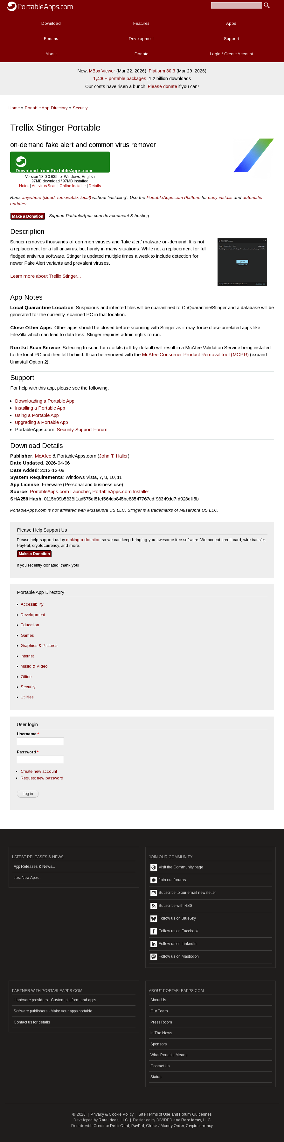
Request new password (42, 778)
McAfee (43, 456)
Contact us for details (32, 1022)
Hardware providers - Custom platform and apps (55, 1000)
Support (231, 38)
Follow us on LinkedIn (173, 944)
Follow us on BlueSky (173, 918)
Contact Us (160, 1066)
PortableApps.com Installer (120, 491)
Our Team (159, 1011)
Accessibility (32, 604)
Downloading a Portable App (44, 401)
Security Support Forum (82, 429)
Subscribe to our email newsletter (183, 893)
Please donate (162, 86)
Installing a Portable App (40, 408)
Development (141, 38)
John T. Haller (113, 456)
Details (95, 186)
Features (141, 23)
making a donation (83, 539)
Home (14, 107)
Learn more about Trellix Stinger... (45, 276)
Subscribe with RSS (171, 906)
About (51, 53)
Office (26, 676)
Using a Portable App (37, 415)
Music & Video (34, 666)
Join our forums (168, 880)
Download (51, 23)
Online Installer (72, 186)
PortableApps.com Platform (173, 197)
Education (30, 624)
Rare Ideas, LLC (113, 1120)
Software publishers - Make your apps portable (53, 1011)
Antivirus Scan (44, 186)
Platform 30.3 (162, 70)
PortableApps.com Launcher (60, 491)
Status (155, 1077)
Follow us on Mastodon (174, 957)
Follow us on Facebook (174, 931)
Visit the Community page (176, 867)
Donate (141, 53)
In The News (161, 1033)
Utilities (27, 697)
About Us (158, 1000)
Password (27, 752)
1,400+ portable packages (119, 78)
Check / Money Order (165, 1126)
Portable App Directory (46, 107)
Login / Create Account (231, 53)
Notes (24, 186)
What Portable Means (168, 1055)
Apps (231, 23)
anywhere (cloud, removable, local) (56, 197)
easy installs (220, 197)
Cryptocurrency (199, 1126)
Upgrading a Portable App (41, 422)
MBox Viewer (102, 70)
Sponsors (158, 1044)
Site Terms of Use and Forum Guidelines (175, 1114)
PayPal (137, 1126)
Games (27, 635)
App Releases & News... (34, 866)
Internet (27, 656)
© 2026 (79, 1114)
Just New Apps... (27, 877)
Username (28, 734)
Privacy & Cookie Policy (112, 1114)
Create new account (39, 771)
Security (80, 107)
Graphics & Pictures (39, 645)
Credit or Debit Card (111, 1126)
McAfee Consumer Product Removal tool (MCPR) (195, 354)
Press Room (161, 1022)
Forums (51, 38)
